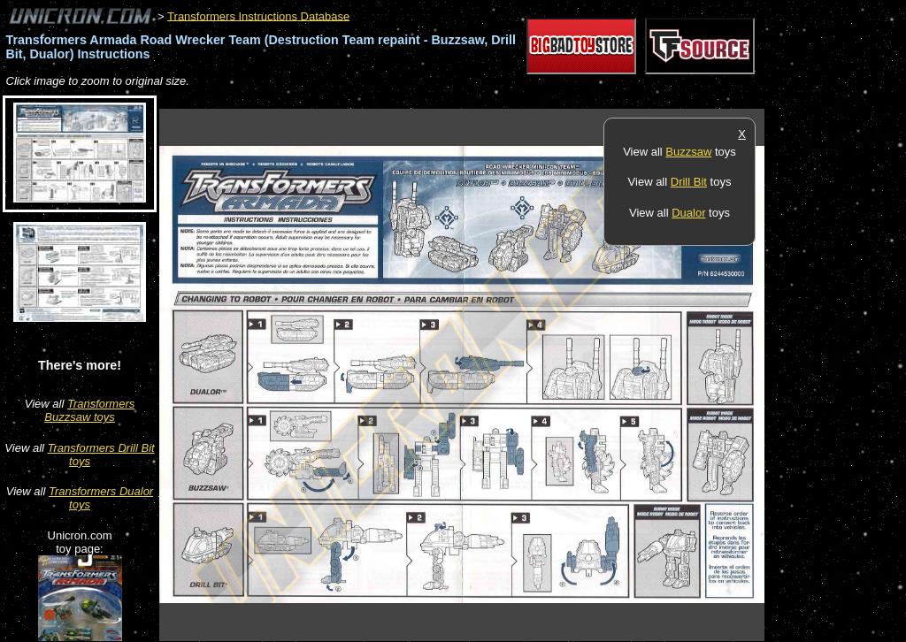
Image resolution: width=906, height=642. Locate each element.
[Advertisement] (481, 99)
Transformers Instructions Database (258, 15)
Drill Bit (689, 181)
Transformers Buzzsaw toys (89, 410)
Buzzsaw (688, 151)
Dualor (688, 212)
